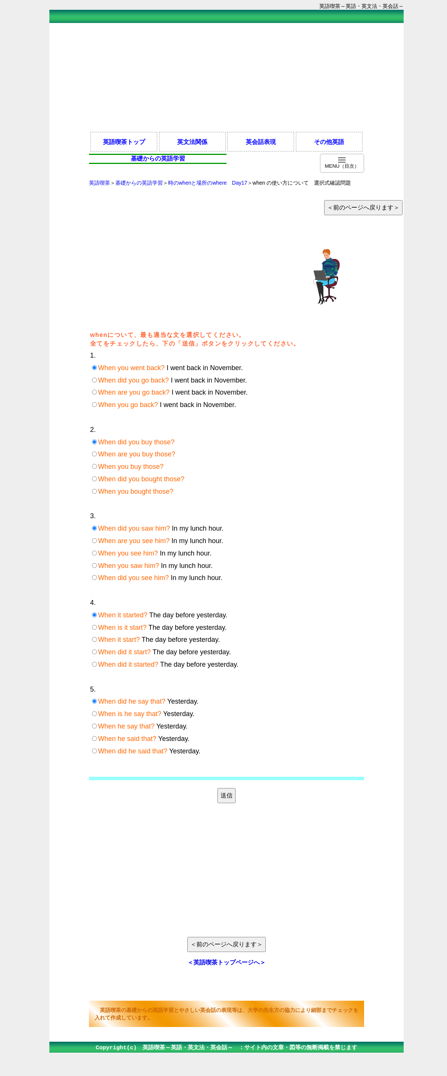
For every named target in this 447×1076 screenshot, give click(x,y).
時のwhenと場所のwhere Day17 (207, 183)
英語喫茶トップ (124, 141)
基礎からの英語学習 (139, 183)
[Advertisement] (226, 77)
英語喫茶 (99, 183)
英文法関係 (192, 141)
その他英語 (329, 141)
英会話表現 (261, 141)
